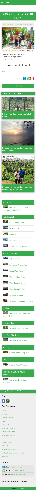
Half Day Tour (6, 446)
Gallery (20, 391)
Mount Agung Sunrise (8, 435)
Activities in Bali (7, 442)
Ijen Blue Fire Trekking (9, 449)
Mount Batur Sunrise (8, 428)
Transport (5, 456)
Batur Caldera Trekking (9, 431)
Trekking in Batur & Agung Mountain (13, 453)
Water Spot (5, 424)
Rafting (4, 410)
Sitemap (3, 391)
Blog (8, 391)
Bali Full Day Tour (7, 417)
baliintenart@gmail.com (17, 474)
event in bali (5, 439)
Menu (4, 2)
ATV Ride (5, 414)
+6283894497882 (16, 467)
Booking (19, 86)
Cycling (4, 421)
